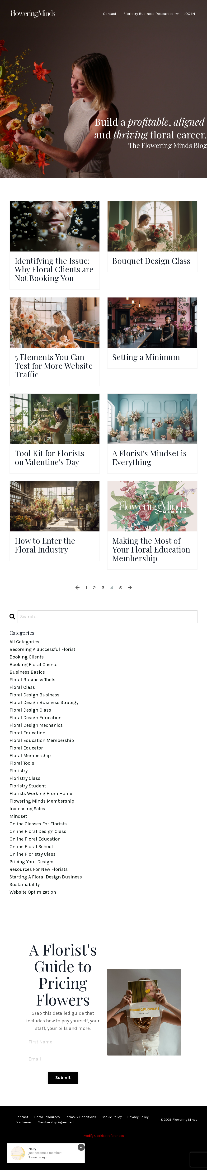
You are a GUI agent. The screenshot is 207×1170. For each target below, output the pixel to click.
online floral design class (37, 857)
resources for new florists (38, 895)
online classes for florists (38, 850)
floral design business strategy (43, 728)
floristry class (24, 804)
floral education (27, 759)
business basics (27, 698)
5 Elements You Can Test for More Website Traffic (52, 378)
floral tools (21, 789)
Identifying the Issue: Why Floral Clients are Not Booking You (47, 275)
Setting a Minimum (149, 368)
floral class (22, 713)
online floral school (31, 873)
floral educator (26, 774)
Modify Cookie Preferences (103, 1163)
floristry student (27, 812)
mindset (18, 842)
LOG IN (189, 13)
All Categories (24, 668)
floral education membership (41, 766)
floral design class (30, 736)
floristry (18, 797)
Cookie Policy (112, 1144)
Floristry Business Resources (151, 13)
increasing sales (27, 835)
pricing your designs (32, 888)
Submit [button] (63, 1104)
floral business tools (32, 706)
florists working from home (40, 820)
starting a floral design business (45, 903)
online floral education (35, 865)
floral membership (30, 782)
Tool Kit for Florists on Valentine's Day (52, 471)
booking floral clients (33, 691)
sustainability (24, 911)
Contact (109, 13)
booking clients (26, 683)
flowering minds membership (41, 827)
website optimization (32, 918)
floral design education (35, 744)
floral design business (34, 721)
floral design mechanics (36, 751)
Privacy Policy (138, 1144)
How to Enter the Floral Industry (47, 560)
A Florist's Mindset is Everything (148, 471)
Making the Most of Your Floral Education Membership (149, 570)
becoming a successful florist (42, 675)
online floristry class (32, 880)
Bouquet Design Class (143, 265)
